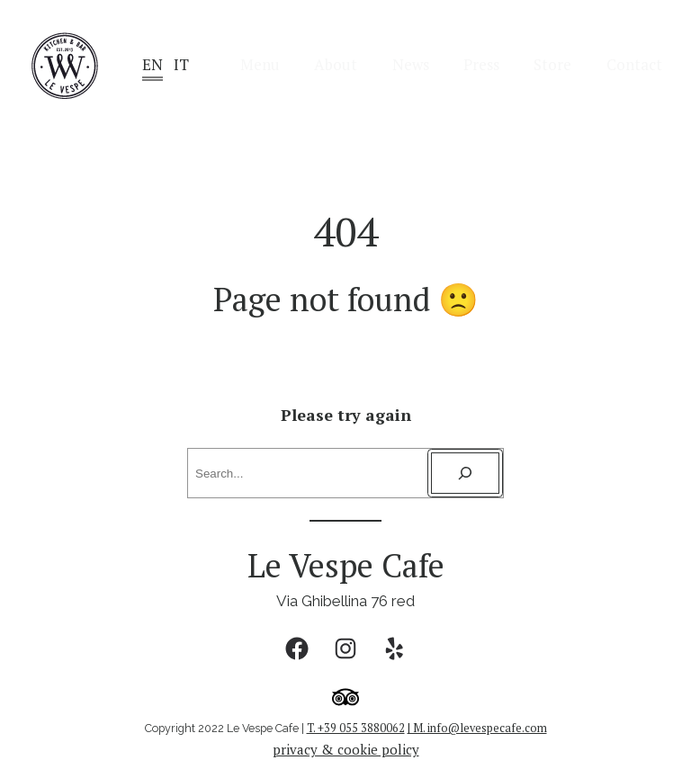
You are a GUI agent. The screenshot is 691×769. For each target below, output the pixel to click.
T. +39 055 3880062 (356, 728)
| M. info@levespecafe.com (477, 728)
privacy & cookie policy (346, 749)
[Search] (465, 473)
